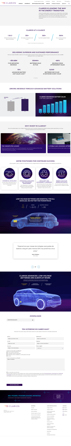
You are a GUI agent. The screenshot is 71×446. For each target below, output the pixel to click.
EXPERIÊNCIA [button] (27, 3)
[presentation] (14, 388)
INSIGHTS (64, 3)
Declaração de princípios (51, 442)
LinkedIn (65, 415)
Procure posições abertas (58, 404)
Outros (9, 363)
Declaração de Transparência (52, 437)
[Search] (69, 3)
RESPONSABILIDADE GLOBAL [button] (38, 3)
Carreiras (53, 1)
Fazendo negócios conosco (39, 1)
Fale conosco (59, 1)
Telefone (38, 349)
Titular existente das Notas (13, 360)
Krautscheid (49, 439)
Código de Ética (49, 415)
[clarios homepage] (8, 3)
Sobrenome (38, 344)
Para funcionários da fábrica (36, 422)
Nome (8, 344)
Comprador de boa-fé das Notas (14, 361)
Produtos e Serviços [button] (56, 3)
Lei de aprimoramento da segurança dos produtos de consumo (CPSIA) (36, 425)
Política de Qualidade (50, 423)
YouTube (65, 422)
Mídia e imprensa (34, 417)
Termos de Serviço (48, 381)
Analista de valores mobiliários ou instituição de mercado (19, 362)
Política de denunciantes (51, 422)
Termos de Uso (55, 381)
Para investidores (34, 419)
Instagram (65, 417)
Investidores (48, 1)
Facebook (65, 419)
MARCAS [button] (48, 3)
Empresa (9, 353)
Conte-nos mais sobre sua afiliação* (13, 365)
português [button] (67, 1)
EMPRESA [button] (21, 3)
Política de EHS (49, 429)
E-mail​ (8, 349)
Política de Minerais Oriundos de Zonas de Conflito (51, 426)
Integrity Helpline (50, 417)
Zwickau (48, 440)
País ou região (39, 353)
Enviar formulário (14, 392)
